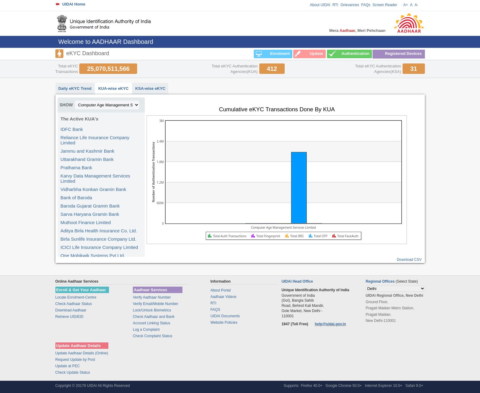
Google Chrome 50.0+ (343, 385)
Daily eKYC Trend (75, 88)
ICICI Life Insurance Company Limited (99, 247)
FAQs (365, 5)
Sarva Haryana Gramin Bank (90, 214)
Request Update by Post (75, 359)
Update (316, 53)
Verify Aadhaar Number (152, 297)
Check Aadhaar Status (73, 304)
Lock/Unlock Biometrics (152, 310)
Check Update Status (72, 372)
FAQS (215, 309)
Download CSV (409, 260)
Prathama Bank (76, 167)
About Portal (220, 290)
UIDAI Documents (225, 316)
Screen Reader (385, 5)
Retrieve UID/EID (69, 317)
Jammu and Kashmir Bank (87, 151)
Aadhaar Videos (223, 297)
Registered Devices (403, 53)
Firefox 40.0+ (311, 385)
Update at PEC (67, 366)
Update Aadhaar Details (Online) (81, 353)
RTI (335, 5)
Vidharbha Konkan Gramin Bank (93, 189)
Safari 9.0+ (414, 385)
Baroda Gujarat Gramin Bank (90, 205)
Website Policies (223, 322)
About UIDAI (320, 5)
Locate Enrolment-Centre (75, 297)
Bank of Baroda (76, 197)
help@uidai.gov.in (330, 324)
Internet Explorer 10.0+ (383, 385)
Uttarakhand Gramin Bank (87, 159)
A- (416, 5)
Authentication (355, 53)
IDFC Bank (72, 129)
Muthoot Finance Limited (86, 222)
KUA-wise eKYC (113, 88)
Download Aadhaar (70, 310)
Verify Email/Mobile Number (155, 304)
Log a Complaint (146, 329)
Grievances (349, 5)
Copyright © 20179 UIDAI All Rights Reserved (92, 385)
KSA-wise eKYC (150, 88)
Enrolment (280, 53)
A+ (405, 5)
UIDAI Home (73, 4)
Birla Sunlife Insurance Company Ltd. (99, 239)
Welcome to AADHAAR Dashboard (105, 41)
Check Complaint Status (152, 336)
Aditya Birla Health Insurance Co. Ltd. (99, 230)
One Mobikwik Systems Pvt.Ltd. (93, 255)
